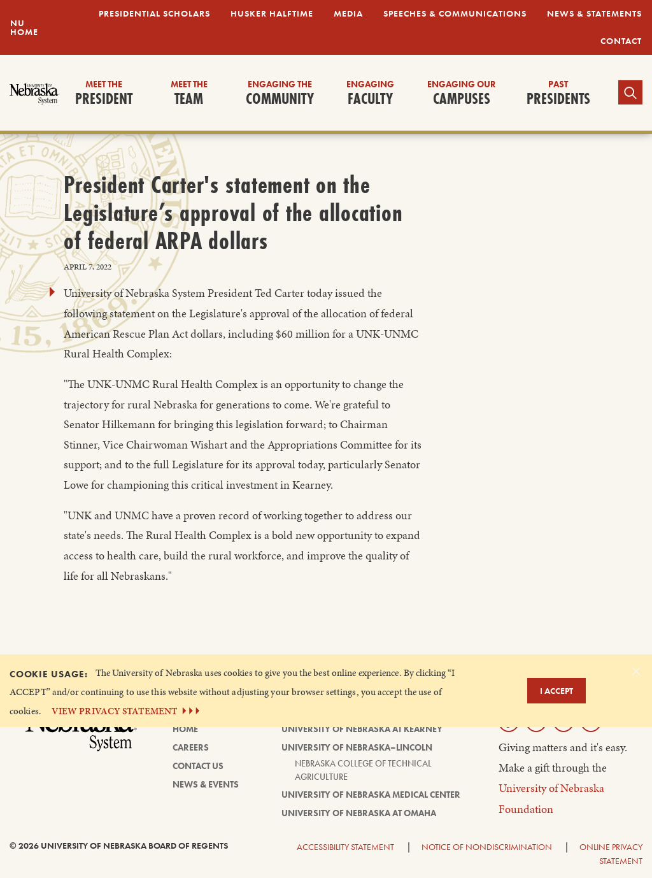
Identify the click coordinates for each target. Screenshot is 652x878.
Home (185, 729)
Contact (621, 41)
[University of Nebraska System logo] (81, 735)
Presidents (558, 93)
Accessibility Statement (345, 847)
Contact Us (198, 766)
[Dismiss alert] (636, 670)
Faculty (370, 93)
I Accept (556, 690)
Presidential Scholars (154, 13)
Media (348, 13)
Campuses (461, 93)
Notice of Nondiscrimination (487, 847)
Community (280, 93)
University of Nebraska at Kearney (362, 729)
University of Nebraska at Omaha (358, 813)
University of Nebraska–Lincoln (356, 747)
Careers (191, 747)
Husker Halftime (271, 13)
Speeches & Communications (455, 13)
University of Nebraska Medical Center (370, 794)
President (103, 93)
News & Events (206, 784)
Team (189, 93)
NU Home (24, 27)
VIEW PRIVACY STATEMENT (127, 710)
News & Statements (594, 13)
